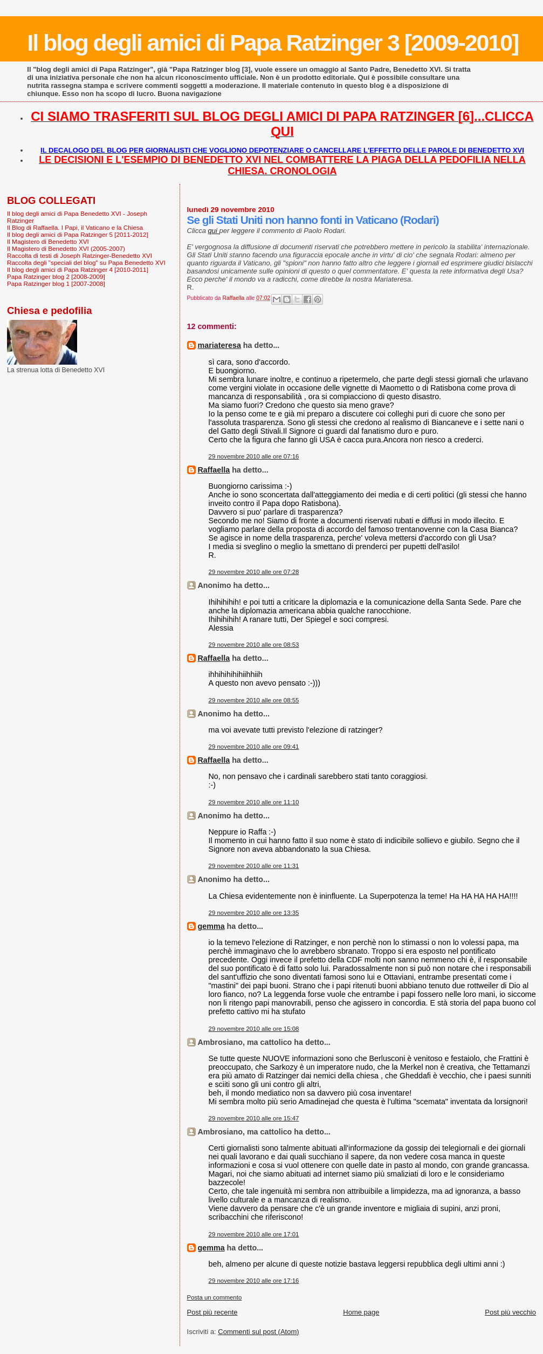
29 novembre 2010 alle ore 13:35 (254, 912)
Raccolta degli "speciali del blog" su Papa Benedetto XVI (86, 262)
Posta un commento (214, 1297)
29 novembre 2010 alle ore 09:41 (254, 746)
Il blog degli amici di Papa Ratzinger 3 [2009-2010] (272, 43)
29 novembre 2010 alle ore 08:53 (254, 644)
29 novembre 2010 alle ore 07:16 (254, 456)
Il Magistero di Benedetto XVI (48, 241)
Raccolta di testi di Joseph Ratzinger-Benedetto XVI (79, 255)
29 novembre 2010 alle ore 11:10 (254, 802)
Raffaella (214, 470)
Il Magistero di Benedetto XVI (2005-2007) (66, 248)
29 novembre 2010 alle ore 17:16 (254, 1280)
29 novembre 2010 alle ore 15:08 (254, 1028)
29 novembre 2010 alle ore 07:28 (254, 572)
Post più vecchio (510, 1312)
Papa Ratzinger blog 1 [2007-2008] (56, 283)
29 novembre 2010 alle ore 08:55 (254, 700)
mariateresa (219, 345)
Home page (361, 1312)
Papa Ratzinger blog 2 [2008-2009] (56, 276)
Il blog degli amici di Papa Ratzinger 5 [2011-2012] (77, 234)
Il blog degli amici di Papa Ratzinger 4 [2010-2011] (77, 269)
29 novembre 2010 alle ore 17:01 (254, 1234)
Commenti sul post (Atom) (258, 1332)
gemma (211, 926)
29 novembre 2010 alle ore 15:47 (254, 1118)
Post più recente (212, 1312)
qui (213, 231)
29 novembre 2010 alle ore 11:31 (254, 866)
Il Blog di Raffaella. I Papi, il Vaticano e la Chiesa (75, 227)
